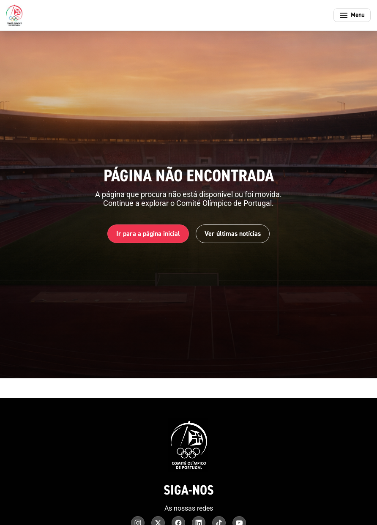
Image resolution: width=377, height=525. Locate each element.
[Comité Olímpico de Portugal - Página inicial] (14, 15)
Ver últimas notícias (233, 234)
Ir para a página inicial (148, 234)
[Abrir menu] (352, 15)
